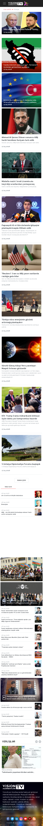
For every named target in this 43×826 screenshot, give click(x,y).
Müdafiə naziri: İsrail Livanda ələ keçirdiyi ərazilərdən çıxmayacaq (18, 182)
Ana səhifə (7, 9)
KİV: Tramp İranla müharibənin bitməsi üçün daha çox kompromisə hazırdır (21, 417)
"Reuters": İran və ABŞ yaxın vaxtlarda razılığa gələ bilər (20, 274)
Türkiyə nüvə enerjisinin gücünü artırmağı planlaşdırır (17, 321)
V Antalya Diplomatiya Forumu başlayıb (21, 464)
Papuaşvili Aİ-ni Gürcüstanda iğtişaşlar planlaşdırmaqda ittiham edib (20, 226)
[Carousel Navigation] (38, 742)
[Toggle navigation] (4, 3)
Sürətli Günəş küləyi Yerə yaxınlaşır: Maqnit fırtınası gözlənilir (19, 367)
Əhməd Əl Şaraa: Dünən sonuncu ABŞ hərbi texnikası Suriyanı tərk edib (20, 138)
